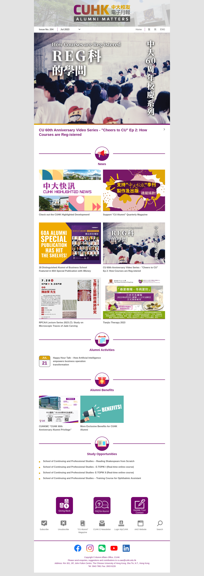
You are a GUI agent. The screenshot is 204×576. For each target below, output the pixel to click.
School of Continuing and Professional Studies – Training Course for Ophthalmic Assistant (92, 478)
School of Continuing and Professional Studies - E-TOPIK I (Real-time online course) (88, 467)
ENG (162, 29)
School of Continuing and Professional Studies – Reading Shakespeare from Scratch (88, 461)
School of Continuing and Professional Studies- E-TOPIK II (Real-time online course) (88, 472)
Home (139, 29)
